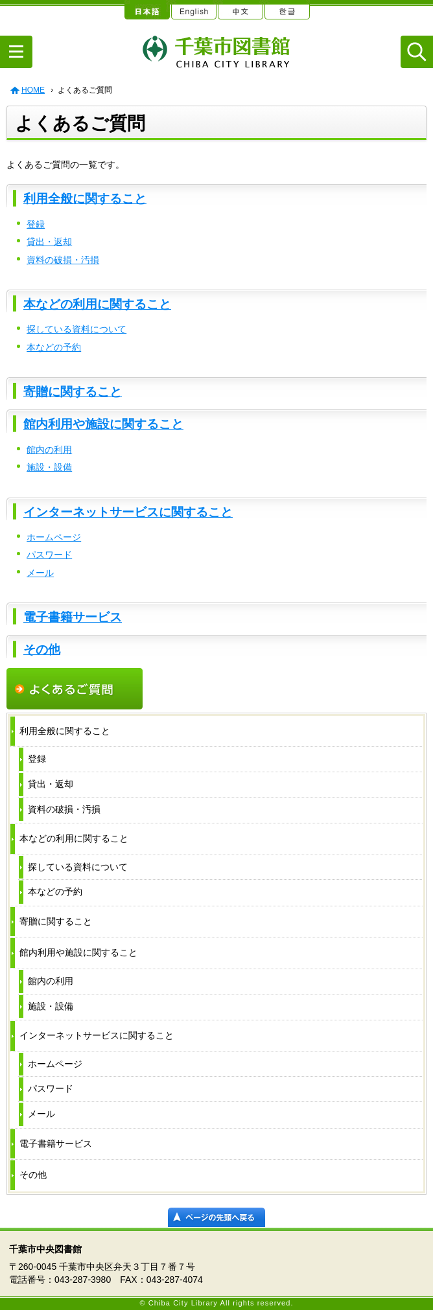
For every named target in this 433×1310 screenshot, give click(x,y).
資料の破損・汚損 (63, 260)
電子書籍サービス (72, 617)
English (193, 9)
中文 (239, 9)
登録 (36, 224)
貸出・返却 (49, 241)
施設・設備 (49, 467)
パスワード (49, 554)
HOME (33, 90)
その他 (41, 649)
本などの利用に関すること (97, 304)
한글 (286, 9)
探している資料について (76, 329)
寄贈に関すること (72, 391)
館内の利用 (49, 449)
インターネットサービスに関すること (128, 512)
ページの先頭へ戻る (216, 1217)
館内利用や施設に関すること (103, 424)
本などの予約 (54, 347)
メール (40, 573)
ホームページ (54, 537)
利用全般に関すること (84, 198)
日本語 (146, 9)
